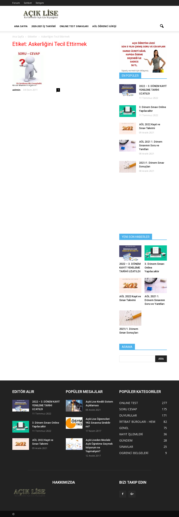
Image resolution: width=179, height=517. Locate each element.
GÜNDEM (125, 440)
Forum (16, 2)
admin (16, 89)
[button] (162, 26)
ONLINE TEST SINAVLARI (74, 26)
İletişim (40, 2)
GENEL (124, 428)
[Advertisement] (118, 15)
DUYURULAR (128, 415)
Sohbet (28, 2)
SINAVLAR (126, 447)
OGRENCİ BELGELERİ (133, 453)
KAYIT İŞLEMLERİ (131, 434)
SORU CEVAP (128, 409)
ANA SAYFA (21, 26)
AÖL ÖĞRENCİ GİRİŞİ (104, 26)
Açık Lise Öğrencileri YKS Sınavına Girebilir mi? (98, 423)
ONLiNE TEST (128, 403)
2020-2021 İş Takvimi (43, 26)
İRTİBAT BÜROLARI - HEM (137, 422)
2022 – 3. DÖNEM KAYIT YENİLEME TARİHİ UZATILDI (153, 90)
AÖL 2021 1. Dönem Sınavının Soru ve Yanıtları (150, 145)
